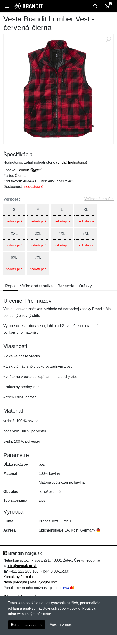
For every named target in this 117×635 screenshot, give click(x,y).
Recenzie (65, 286)
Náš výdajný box (43, 582)
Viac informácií (62, 624)
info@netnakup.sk (21, 566)
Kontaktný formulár (18, 577)
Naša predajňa (15, 582)
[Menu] (7, 6)
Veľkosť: (11, 199)
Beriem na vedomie (26, 625)
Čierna (20, 176)
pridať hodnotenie (71, 162)
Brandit (23, 170)
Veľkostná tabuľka (99, 199)
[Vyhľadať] (95, 6)
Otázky (85, 286)
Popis (10, 286)
